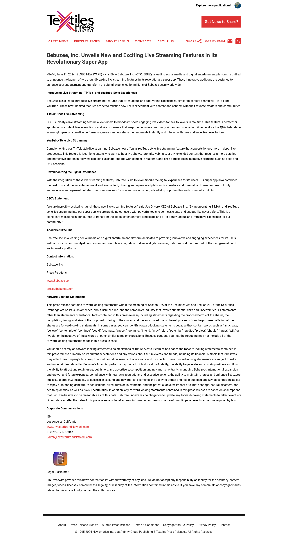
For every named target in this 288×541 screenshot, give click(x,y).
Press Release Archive (84, 525)
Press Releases (87, 41)
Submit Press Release (116, 525)
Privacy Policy (207, 525)
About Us (165, 41)
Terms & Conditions (146, 525)
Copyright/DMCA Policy (178, 525)
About (62, 525)
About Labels (117, 41)
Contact (143, 41)
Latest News (57, 41)
